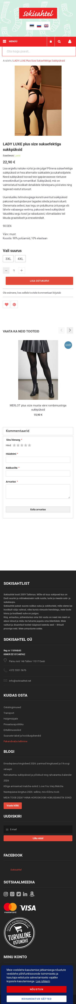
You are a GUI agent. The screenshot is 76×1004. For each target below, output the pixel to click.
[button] (70, 330)
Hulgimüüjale (11, 718)
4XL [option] (20, 259)
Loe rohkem (43, 981)
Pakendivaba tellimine (15, 741)
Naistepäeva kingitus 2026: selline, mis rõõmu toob (31, 791)
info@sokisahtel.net (20, 680)
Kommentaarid (17, 431)
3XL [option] (8, 259)
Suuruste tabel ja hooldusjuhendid (22, 735)
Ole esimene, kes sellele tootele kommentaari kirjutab (32, 292)
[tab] (38, 431)
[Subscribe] (38, 838)
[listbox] (38, 259)
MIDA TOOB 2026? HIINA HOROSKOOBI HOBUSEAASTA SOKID (38, 797)
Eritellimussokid (12, 730)
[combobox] (39, 51)
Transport (9, 713)
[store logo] (38, 17)
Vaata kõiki (13, 805)
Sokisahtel (16, 869)
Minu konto (69, 42)
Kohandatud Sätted (37, 998)
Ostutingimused (12, 707)
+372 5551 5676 (17, 670)
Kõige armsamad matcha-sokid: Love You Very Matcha (33, 786)
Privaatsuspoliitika (14, 724)
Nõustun (36, 989)
